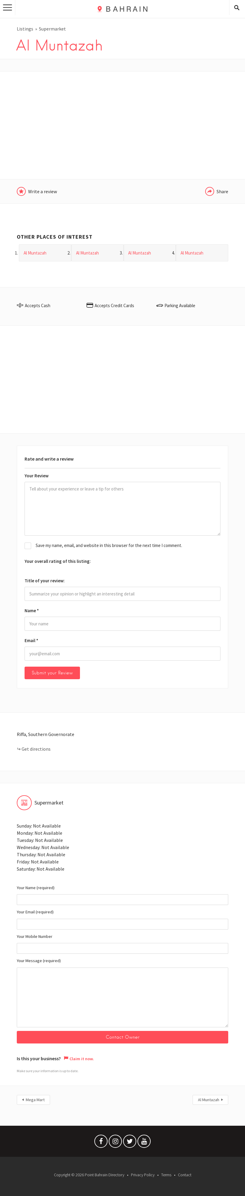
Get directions (36, 749)
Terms (166, 1174)
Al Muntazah (208, 1099)
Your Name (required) (122, 895)
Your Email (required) (122, 919)
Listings (25, 29)
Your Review (37, 476)
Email (31, 640)
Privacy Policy (143, 1174)
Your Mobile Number (122, 944)
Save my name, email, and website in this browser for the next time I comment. (109, 545)
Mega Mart (35, 1099)
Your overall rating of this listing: (58, 561)
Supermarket (52, 29)
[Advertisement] (122, 125)
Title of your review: (45, 580)
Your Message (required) (122, 992)
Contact (184, 1174)
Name (32, 610)
